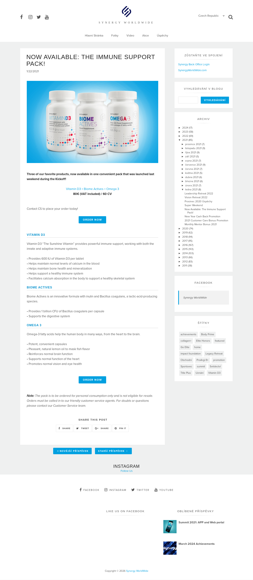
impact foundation (191, 353)
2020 (185, 228)
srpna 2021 (192, 160)
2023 (185, 131)
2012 (185, 261)
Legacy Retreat (214, 353)
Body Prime (207, 334)
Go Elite (185, 347)
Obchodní (186, 360)
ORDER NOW (92, 220)
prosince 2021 (193, 144)
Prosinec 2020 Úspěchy (198, 201)
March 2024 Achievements (197, 544)
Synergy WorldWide (195, 297)
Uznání (199, 372)
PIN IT (120, 428)
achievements (188, 334)
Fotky (114, 35)
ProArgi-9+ (202, 360)
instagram (115, 490)
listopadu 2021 (193, 148)
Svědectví (215, 366)
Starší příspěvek (113, 451)
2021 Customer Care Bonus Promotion (206, 220)
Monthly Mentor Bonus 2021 (201, 224)
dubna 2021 (192, 177)
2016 (185, 245)
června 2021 (192, 169)
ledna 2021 (191, 189)
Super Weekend (194, 205)
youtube (164, 490)
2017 (185, 240)
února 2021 (192, 185)
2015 (185, 249)
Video (130, 35)
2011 (185, 265)
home (197, 347)
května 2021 (192, 173)
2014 (185, 253)
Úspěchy (162, 35)
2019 (185, 232)
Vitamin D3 (214, 372)
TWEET (82, 428)
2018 (185, 236)
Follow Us (127, 471)
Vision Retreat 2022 (196, 197)
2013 (185, 257)
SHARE (64, 428)
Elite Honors (203, 340)
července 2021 (194, 164)
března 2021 (192, 181)
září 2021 (190, 156)
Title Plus (186, 372)
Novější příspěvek (73, 451)
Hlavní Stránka (94, 35)
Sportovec (186, 366)
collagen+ (186, 340)
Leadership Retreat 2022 (199, 193)
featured (219, 340)
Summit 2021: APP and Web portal (201, 523)
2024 (185, 127)
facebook (89, 490)
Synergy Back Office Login (194, 64)
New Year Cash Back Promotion (202, 216)
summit (201, 366)
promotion (219, 360)
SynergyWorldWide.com (192, 70)
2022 (185, 136)
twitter (140, 490)
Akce (145, 35)
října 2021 (191, 152)
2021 (185, 140)
